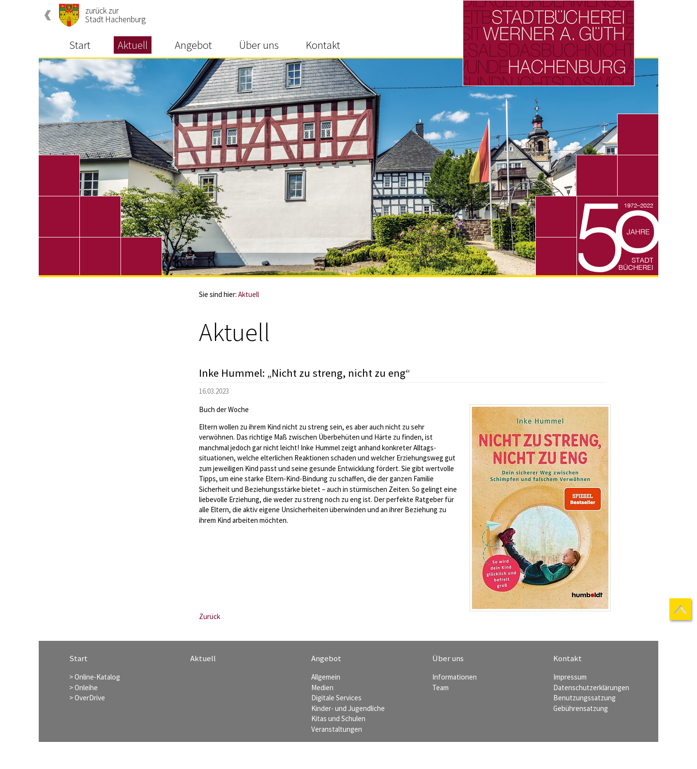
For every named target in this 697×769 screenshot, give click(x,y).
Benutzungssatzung (584, 697)
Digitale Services (336, 697)
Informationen (454, 676)
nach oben (681, 610)
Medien (322, 687)
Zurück (209, 616)
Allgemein (325, 676)
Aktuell (133, 45)
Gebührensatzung (580, 708)
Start (80, 45)
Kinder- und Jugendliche (348, 708)
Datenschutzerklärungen (591, 687)
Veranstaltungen (336, 729)
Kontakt (323, 45)
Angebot (193, 45)
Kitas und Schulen (338, 718)
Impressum (570, 676)
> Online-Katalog (94, 676)
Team (440, 687)
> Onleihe (83, 687)
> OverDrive (87, 697)
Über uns (259, 45)
